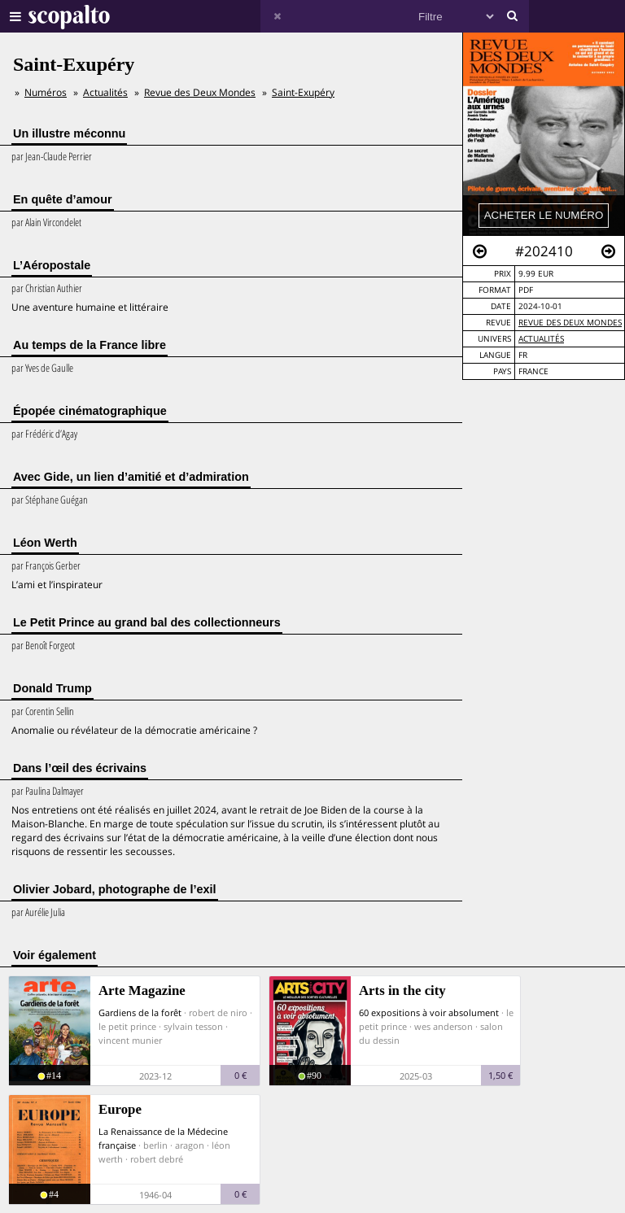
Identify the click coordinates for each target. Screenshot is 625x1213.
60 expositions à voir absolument (429, 1012)
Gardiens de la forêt (139, 1012)
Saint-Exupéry (303, 92)
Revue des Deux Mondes (570, 322)
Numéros (45, 92)
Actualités (541, 339)
